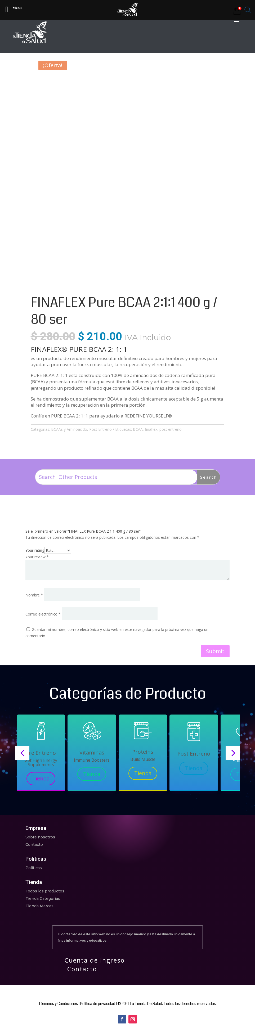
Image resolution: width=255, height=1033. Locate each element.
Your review (37, 556)
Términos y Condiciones (58, 1003)
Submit (215, 651)
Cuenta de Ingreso (95, 960)
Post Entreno (100, 429)
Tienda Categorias (42, 898)
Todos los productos (44, 891)
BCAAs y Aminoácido (69, 429)
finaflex (151, 429)
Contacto (34, 844)
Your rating (34, 550)
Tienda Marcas (39, 906)
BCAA (138, 429)
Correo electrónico (43, 614)
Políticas (33, 867)
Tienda (41, 778)
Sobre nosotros (40, 837)
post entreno (170, 429)
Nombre (34, 595)
